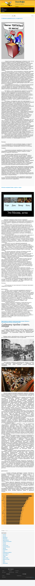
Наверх (33, 577)
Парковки (4, 548)
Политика (4, 534)
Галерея (2, 11)
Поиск (2, 8)
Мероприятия (5, 537)
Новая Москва (5, 563)
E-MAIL (3, 575)
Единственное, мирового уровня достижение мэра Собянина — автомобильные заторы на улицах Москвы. (15, 322)
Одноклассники (11, 572)
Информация (3, 9)
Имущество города (6, 559)
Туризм (4, 561)
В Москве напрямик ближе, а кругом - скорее (11, 187)
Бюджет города (5, 557)
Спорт (4, 560)
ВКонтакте (4, 572)
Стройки (4, 556)
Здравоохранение (6, 540)
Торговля (4, 544)
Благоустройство (6, 553)
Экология (4, 542)
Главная (17, 6)
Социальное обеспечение (7, 541)
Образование (5, 538)
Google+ (16, 572)
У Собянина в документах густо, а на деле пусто (12, 18)
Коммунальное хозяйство (7, 552)
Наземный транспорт (6, 546)
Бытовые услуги (5, 545)
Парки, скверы (5, 555)
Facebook (17, 570)
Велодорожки (5, 549)
